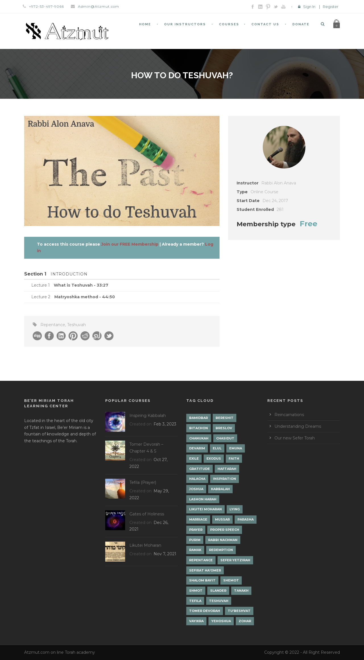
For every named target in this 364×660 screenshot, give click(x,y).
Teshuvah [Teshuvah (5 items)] (218, 601)
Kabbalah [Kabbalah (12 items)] (220, 489)
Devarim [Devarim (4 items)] (197, 448)
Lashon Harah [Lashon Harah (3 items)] (202, 499)
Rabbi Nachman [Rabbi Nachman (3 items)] (222, 540)
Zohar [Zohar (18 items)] (245, 621)
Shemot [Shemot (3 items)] (231, 580)
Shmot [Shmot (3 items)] (195, 591)
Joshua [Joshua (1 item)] (196, 489)
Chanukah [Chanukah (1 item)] (198, 438)
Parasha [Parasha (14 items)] (245, 519)
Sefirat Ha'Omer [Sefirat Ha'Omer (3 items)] (205, 570)
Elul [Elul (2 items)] (217, 448)
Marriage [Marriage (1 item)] (198, 519)
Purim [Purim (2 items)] (194, 540)
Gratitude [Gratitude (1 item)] (199, 469)
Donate (300, 24)
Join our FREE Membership (129, 244)
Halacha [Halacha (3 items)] (197, 479)
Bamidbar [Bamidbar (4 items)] (198, 418)
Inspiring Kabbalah (147, 415)
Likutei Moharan (145, 545)
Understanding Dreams (297, 426)
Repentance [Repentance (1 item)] (201, 560)
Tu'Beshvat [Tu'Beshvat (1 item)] (239, 611)
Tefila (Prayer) (142, 482)
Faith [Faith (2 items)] (234, 458)
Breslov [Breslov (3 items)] (224, 428)
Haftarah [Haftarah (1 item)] (227, 469)
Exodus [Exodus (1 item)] (213, 458)
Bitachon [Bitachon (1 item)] (198, 428)
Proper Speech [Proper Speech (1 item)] (224, 530)
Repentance (52, 324)
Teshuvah (76, 324)
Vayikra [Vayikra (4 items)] (196, 621)
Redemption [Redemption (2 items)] (221, 550)
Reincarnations (289, 414)
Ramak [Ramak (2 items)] (195, 550)
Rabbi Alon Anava (278, 183)
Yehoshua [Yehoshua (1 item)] (221, 621)
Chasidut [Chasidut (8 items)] (225, 438)
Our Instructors (185, 24)
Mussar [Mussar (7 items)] (222, 519)
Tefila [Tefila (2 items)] (195, 601)
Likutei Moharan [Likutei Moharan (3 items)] (205, 509)
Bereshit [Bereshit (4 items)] (224, 418)
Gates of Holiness (146, 514)
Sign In (309, 6)
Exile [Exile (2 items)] (194, 458)
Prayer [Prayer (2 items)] (195, 530)
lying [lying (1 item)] (234, 509)
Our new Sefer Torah (294, 438)
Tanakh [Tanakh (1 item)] (241, 591)
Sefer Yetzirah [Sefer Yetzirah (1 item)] (235, 560)
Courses (229, 24)
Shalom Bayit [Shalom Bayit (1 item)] (202, 580)
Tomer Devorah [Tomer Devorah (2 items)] (204, 611)
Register (330, 6)
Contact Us (265, 24)
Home (145, 24)
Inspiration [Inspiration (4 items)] (224, 479)
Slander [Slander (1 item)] (218, 591)
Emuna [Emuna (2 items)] (235, 448)
